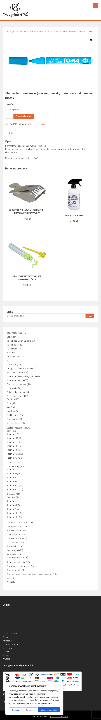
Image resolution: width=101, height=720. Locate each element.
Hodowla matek (27, 31)
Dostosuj (15, 710)
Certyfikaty (7, 648)
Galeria (6, 651)
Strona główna (11, 31)
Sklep (6, 659)
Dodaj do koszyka (24, 116)
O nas (5, 637)
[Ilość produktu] (9, 116)
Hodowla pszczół (10, 644)
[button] (91, 40)
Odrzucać (30, 710)
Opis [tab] (11, 133)
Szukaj (10, 312)
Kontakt (6, 655)
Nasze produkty (10, 633)
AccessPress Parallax (59, 717)
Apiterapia (7, 641)
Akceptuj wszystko (49, 710)
